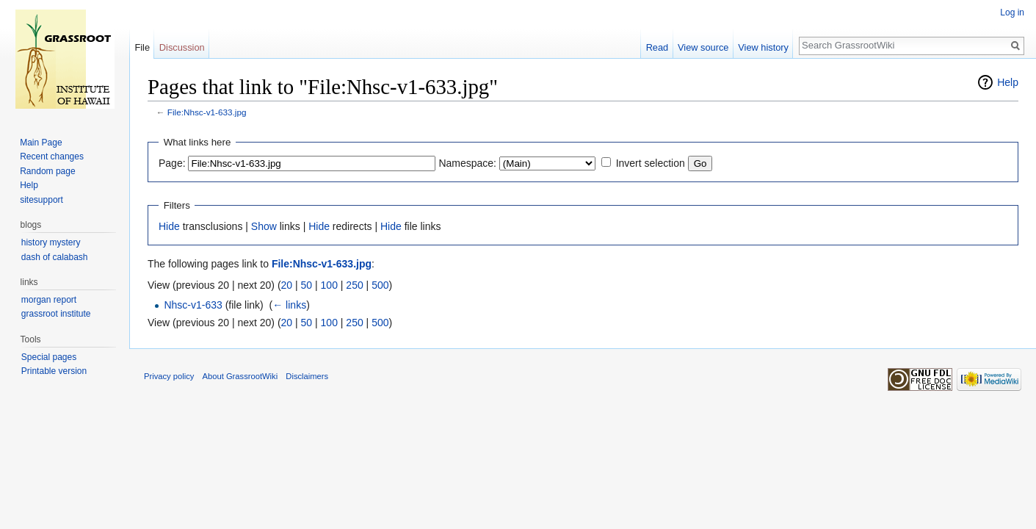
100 (329, 285)
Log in (1012, 12)
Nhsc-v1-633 (193, 305)
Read (657, 47)
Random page (47, 171)
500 (380, 285)
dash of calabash (54, 257)
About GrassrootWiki (240, 376)
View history (763, 47)
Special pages (48, 357)
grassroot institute (56, 314)
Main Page (41, 142)
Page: (172, 163)
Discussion (182, 47)
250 (354, 285)
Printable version (54, 371)
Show (264, 226)
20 (287, 285)
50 (307, 285)
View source (703, 47)
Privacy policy (169, 376)
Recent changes (52, 156)
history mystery (51, 242)
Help (1007, 82)
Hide (169, 226)
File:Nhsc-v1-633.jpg (207, 112)
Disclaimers (307, 376)
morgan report (48, 300)
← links (289, 305)
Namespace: (467, 163)
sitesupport (41, 200)
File (142, 47)
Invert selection (650, 163)
